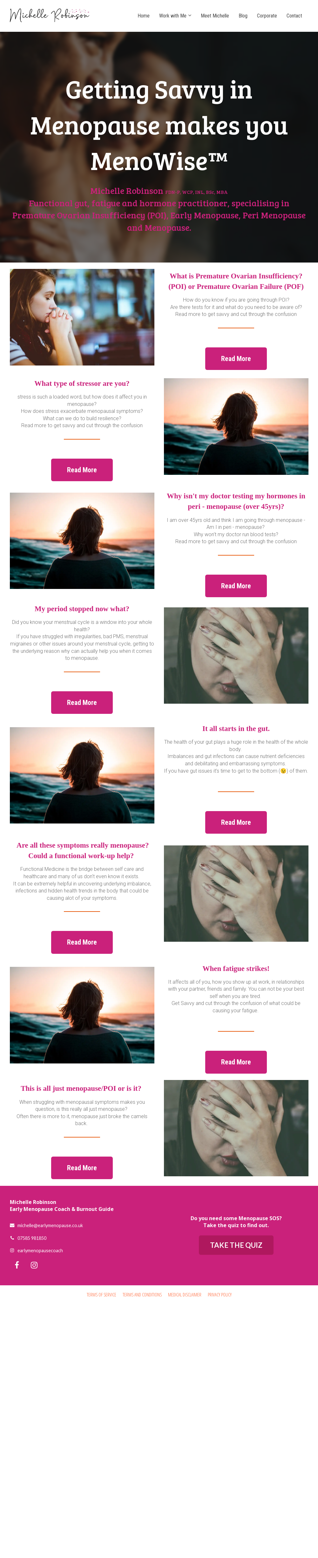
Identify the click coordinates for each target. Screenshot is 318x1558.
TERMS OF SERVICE (101, 1295)
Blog (243, 16)
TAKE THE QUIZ (236, 1245)
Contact (294, 16)
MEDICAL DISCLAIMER (184, 1295)
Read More (236, 359)
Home (144, 16)
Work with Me (172, 16)
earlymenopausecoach (36, 1250)
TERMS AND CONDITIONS (142, 1295)
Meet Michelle (215, 16)
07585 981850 (28, 1238)
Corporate (267, 16)
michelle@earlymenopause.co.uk (46, 1225)
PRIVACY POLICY (220, 1295)
